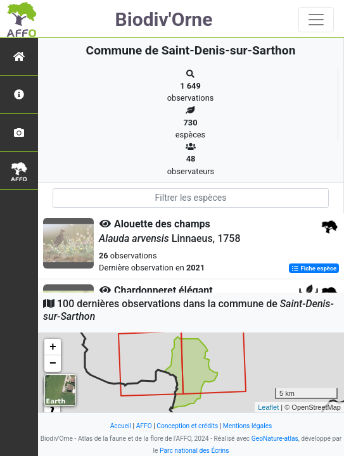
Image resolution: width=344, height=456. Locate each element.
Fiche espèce (313, 268)
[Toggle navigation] (316, 19)
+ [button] (52, 347)
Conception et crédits (187, 426)
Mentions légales (247, 426)
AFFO (144, 426)
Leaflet (268, 407)
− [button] (52, 363)
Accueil (120, 426)
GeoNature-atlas (275, 438)
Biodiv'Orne (164, 19)
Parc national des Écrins (194, 450)
